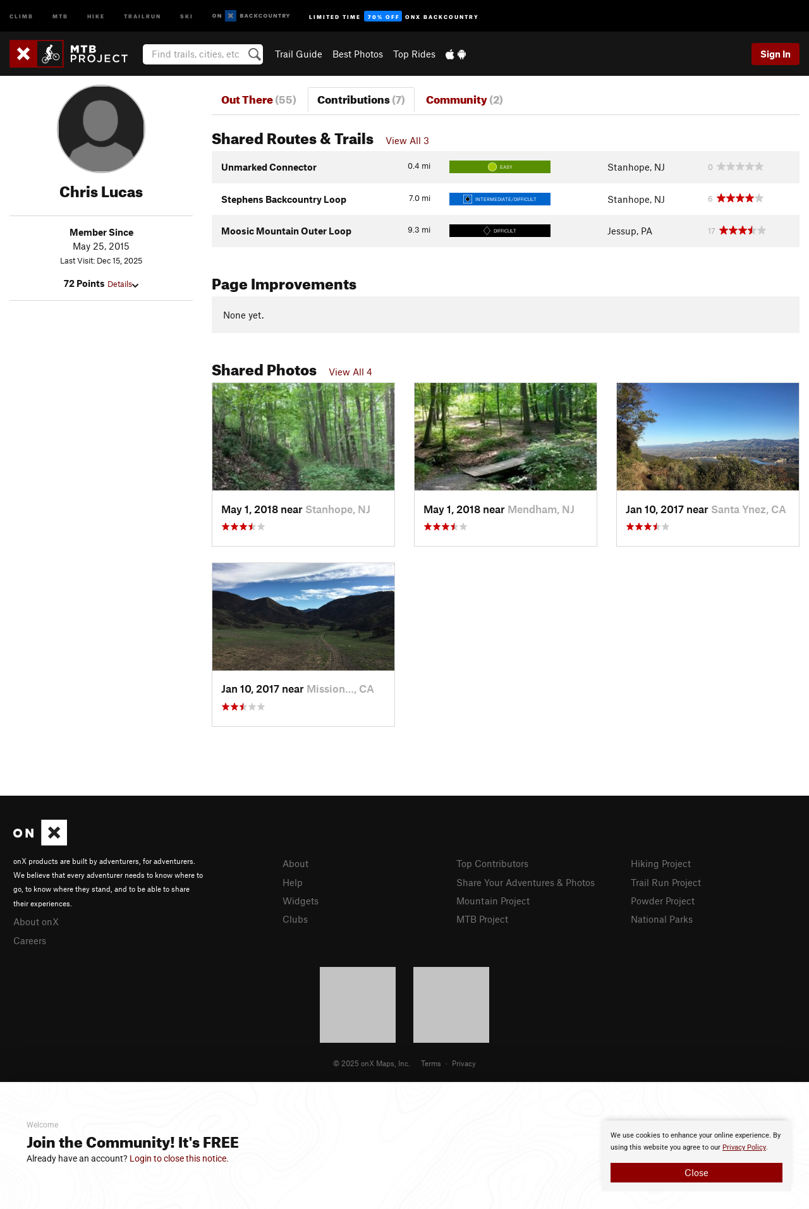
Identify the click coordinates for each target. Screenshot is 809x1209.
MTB (60, 15)
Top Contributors (492, 863)
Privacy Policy (744, 1147)
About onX (36, 921)
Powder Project (663, 900)
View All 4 (350, 371)
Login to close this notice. (179, 1158)
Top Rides (414, 53)
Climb (21, 15)
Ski (186, 15)
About (295, 863)
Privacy (464, 1063)
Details (122, 284)
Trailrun (142, 15)
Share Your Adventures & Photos (525, 882)
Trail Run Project (666, 882)
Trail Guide (298, 53)
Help (293, 882)
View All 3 (407, 140)
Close (696, 1172)
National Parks (662, 919)
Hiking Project (661, 863)
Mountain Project (493, 900)
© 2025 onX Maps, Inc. (371, 1063)
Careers (29, 940)
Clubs (295, 919)
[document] (696, 1155)
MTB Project (482, 919)
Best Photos (357, 53)
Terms (431, 1063)
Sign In (775, 53)
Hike (96, 15)
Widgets (301, 900)
